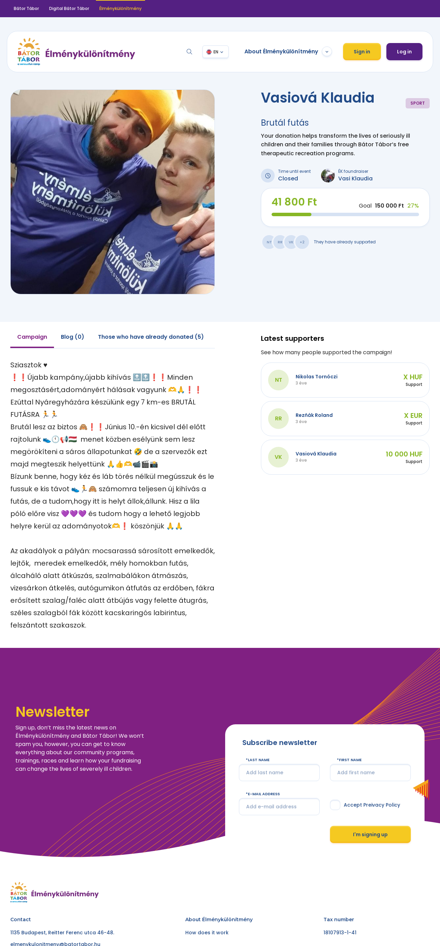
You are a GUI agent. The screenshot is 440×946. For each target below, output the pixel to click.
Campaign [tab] (32, 337)
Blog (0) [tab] (72, 337)
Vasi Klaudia (355, 178)
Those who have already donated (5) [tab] (151, 337)
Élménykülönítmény (120, 8)
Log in (404, 51)
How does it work (207, 932)
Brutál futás (285, 122)
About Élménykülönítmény (288, 51)
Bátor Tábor (26, 8)
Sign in (362, 51)
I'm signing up (370, 834)
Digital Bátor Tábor (69, 8)
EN (215, 52)
